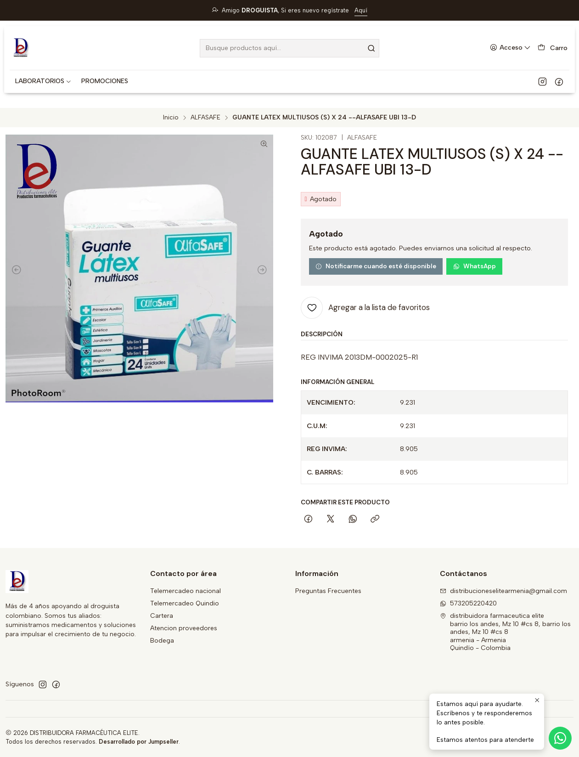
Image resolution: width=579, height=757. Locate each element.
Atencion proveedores (183, 628)
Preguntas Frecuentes (328, 591)
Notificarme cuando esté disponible (375, 266)
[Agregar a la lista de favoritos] (365, 308)
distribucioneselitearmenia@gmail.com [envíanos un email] (503, 591)
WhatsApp (474, 266)
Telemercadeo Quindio (184, 603)
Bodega (162, 640)
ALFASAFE (205, 117)
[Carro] (552, 48)
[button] (43, 81)
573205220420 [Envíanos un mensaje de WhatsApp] (468, 603)
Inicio (171, 117)
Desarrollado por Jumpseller (139, 741)
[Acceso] (510, 48)
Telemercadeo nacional (185, 591)
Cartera (161, 616)
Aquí (360, 10)
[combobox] (289, 48)
